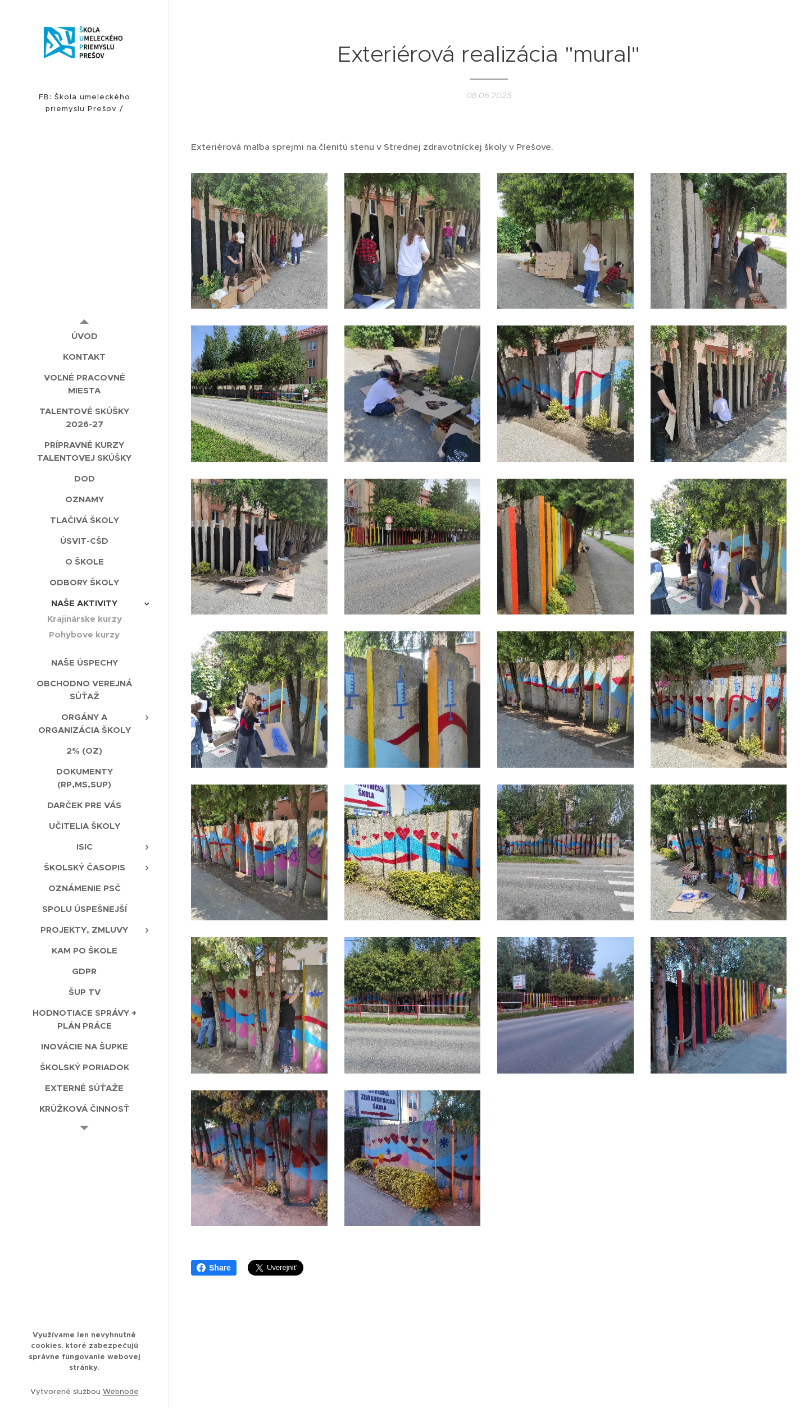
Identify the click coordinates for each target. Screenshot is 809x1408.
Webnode (121, 1391)
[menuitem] (84, 335)
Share (214, 1267)
